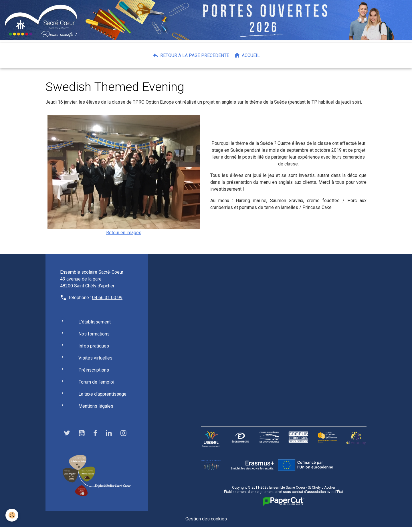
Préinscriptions (93, 370)
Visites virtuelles (95, 358)
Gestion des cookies (206, 519)
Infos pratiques (93, 346)
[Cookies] (12, 515)
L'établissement (94, 322)
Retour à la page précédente (190, 55)
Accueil (247, 55)
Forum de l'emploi (96, 382)
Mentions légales (95, 406)
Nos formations (94, 334)
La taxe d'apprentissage (102, 394)
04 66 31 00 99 (107, 297)
